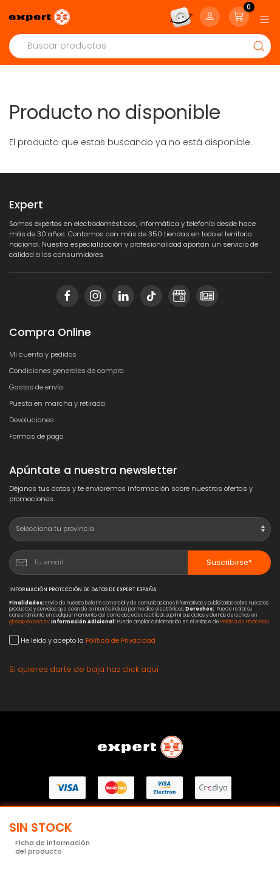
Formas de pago (36, 436)
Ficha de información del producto (52, 847)
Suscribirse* (229, 562)
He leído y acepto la (82, 640)
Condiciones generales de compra (66, 370)
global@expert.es (29, 621)
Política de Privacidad (244, 621)
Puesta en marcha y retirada (57, 403)
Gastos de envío (36, 387)
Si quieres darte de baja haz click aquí (84, 669)
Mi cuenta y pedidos (43, 354)
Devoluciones (31, 420)
